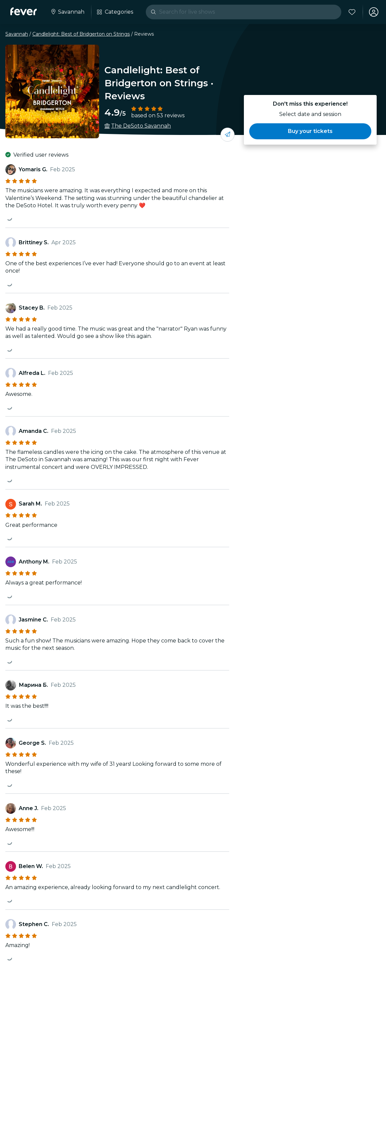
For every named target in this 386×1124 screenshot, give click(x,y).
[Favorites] (351, 12)
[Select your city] (67, 12)
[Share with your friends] (228, 135)
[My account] (373, 12)
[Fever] (24, 11)
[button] (310, 131)
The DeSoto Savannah (141, 126)
